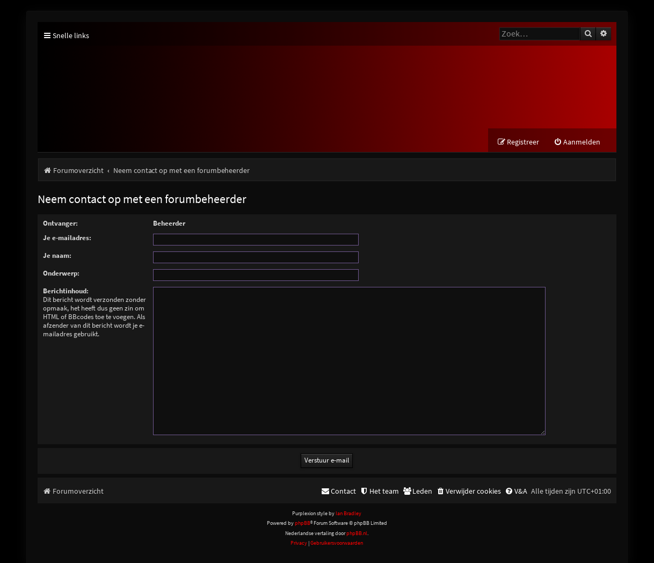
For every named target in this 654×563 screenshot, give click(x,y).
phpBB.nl (356, 520)
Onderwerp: (61, 273)
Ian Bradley (348, 500)
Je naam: (57, 256)
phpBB (302, 510)
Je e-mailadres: (67, 238)
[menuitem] (577, 142)
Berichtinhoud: (66, 291)
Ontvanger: (60, 223)
